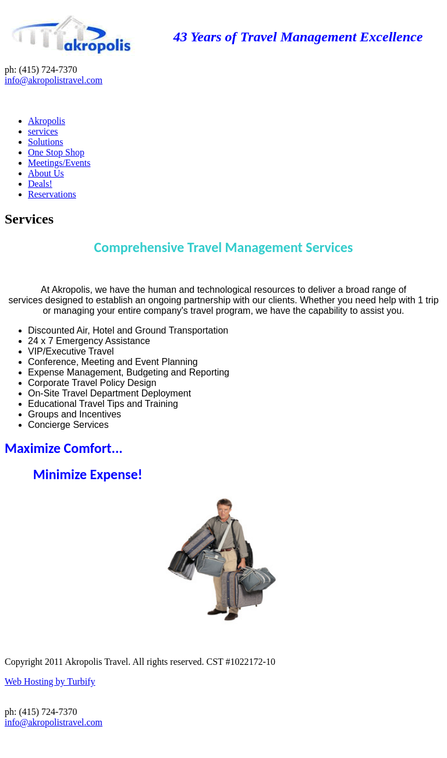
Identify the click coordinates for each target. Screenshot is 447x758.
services (43, 131)
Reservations (52, 194)
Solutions (45, 142)
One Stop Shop (56, 152)
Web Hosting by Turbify (50, 681)
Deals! (40, 184)
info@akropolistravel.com (53, 80)
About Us (46, 173)
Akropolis (46, 121)
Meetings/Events (59, 163)
